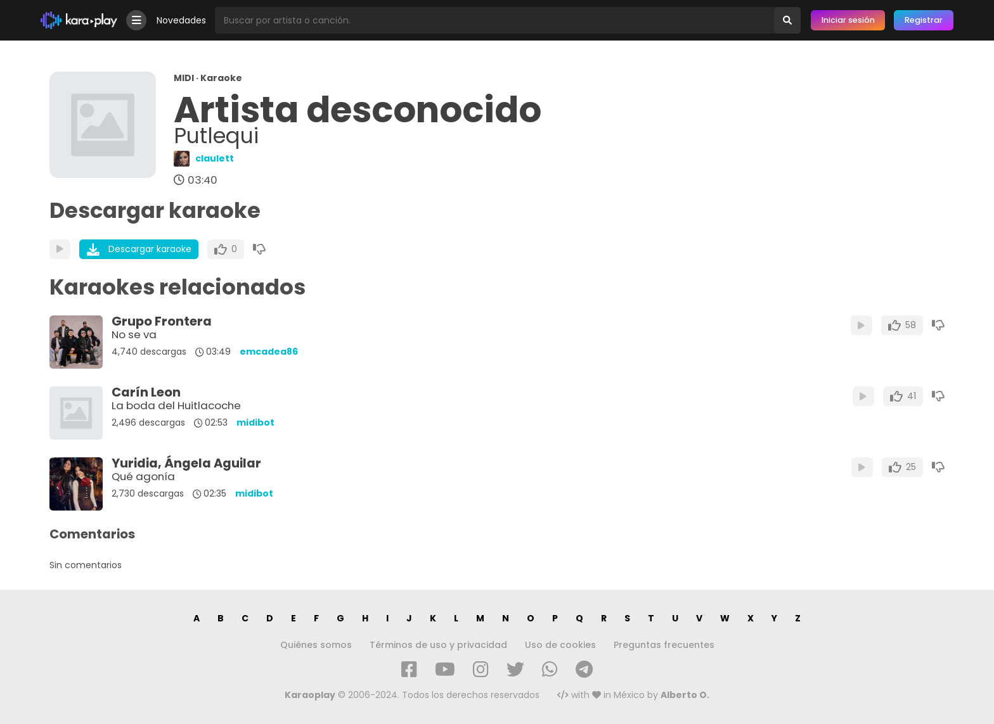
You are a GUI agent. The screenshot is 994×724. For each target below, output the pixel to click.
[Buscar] (787, 20)
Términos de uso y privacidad (438, 644)
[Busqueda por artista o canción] (494, 20)
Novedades (181, 20)
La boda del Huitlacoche (176, 405)
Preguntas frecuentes (664, 644)
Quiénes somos (316, 644)
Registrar (924, 20)
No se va (134, 334)
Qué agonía (143, 476)
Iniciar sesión (848, 20)
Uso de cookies (560, 644)
